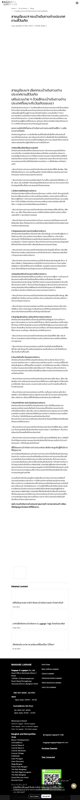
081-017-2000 (20, 692)
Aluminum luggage (17, 724)
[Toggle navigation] (77, 3)
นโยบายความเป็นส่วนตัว (57, 790)
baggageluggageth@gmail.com (55, 742)
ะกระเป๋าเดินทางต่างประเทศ (30, 447)
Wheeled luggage (29, 724)
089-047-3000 (23, 710)
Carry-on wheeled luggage (29, 726)
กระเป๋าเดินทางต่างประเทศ (36, 92)
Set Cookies (34, 796)
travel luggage (15, 726)
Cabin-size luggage (17, 729)
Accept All (46, 796)
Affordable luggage (31, 729)
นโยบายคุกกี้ (21, 792)
